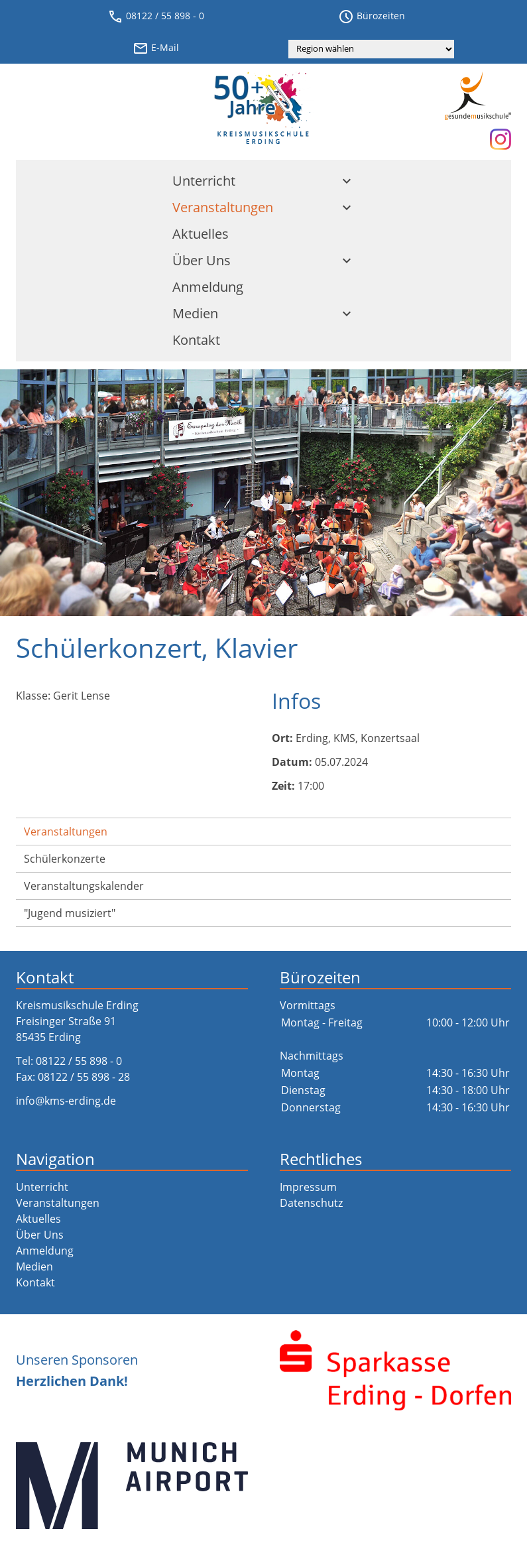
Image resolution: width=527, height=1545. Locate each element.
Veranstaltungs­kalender (84, 886)
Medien (263, 313)
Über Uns (263, 260)
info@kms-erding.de (66, 1100)
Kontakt (196, 340)
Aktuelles (200, 234)
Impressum (308, 1187)
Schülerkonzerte (64, 858)
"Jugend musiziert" (69, 913)
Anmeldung (207, 287)
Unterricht (263, 181)
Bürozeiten (371, 17)
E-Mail (156, 48)
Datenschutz (311, 1203)
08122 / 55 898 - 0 (155, 17)
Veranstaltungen (263, 207)
